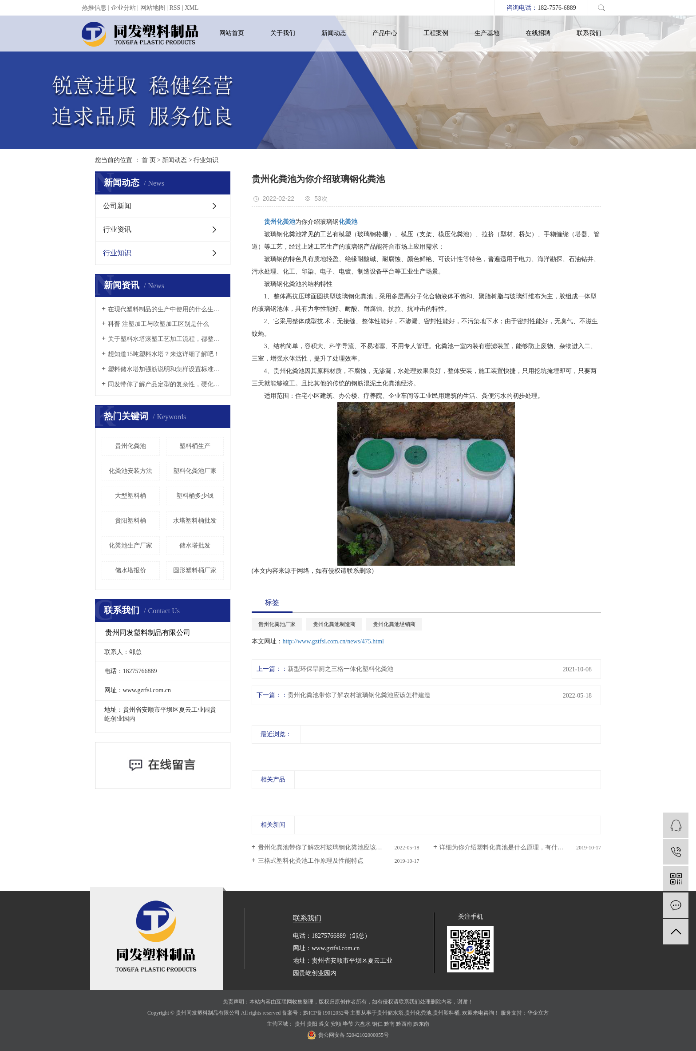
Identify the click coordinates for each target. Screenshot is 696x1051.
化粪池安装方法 (130, 471)
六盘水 (363, 1024)
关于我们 (282, 33)
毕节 (348, 1024)
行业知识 (206, 160)
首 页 (149, 160)
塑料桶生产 (194, 446)
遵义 (324, 1024)
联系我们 (589, 33)
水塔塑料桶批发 (195, 520)
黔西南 (404, 1024)
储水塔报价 (130, 570)
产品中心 (384, 33)
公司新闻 (117, 206)
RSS (174, 7)
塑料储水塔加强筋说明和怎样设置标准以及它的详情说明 (166, 369)
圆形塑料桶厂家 (195, 570)
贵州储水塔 (390, 1013)
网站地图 (152, 7)
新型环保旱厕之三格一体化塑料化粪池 (340, 669)
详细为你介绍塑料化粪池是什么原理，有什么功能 (507, 847)
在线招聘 (538, 33)
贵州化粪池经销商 (394, 624)
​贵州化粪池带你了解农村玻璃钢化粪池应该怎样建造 (359, 695)
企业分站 (123, 7)
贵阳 (312, 1024)
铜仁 (377, 1024)
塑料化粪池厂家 (195, 471)
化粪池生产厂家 (130, 545)
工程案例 (435, 33)
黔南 (389, 1024)
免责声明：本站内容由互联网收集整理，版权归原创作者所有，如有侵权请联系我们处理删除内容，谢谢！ (348, 1002)
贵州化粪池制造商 (334, 624)
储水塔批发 (194, 545)
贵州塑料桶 (446, 1013)
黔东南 (421, 1024)
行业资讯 (117, 229)
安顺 (336, 1024)
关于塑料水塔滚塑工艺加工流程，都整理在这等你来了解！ (166, 339)
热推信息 (94, 7)
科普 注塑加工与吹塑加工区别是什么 (158, 324)
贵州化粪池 (130, 446)
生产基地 (487, 33)
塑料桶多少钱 (195, 495)
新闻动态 (333, 33)
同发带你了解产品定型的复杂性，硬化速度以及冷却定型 (166, 384)
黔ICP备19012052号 (326, 1013)
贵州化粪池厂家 (277, 624)
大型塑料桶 (130, 495)
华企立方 (538, 1013)
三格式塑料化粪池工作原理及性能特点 (311, 860)
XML (191, 7)
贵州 (300, 1024)
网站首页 (231, 33)
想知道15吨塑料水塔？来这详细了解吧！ (164, 354)
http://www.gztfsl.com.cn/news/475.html (333, 641)
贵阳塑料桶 (130, 520)
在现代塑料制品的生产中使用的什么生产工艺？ (166, 309)
